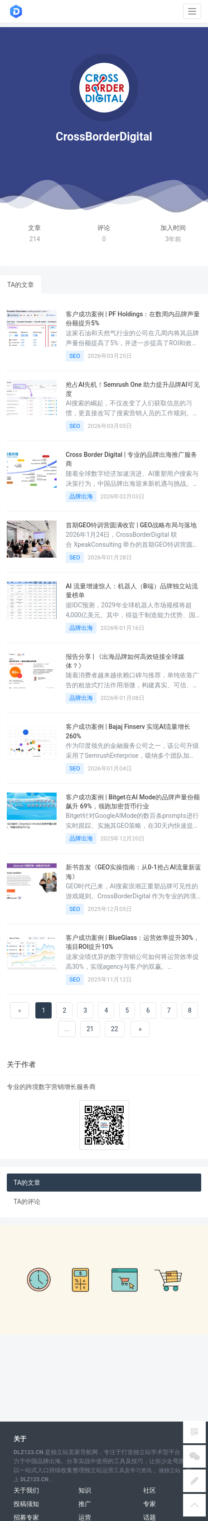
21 (90, 1029)
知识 (84, 1490)
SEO (74, 355)
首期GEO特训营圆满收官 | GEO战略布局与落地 (131, 525)
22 (114, 1029)
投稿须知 (26, 1503)
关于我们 (26, 1490)
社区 (149, 1490)
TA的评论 (27, 1201)
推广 (84, 1503)
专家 (149, 1503)
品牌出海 (81, 496)
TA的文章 (20, 284)
